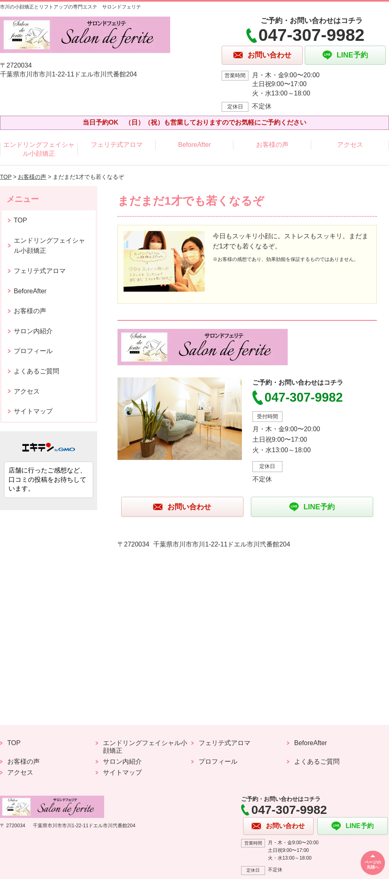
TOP (5, 177)
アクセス (350, 144)
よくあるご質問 (36, 371)
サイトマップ (33, 411)
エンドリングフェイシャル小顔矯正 (39, 149)
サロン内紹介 (33, 331)
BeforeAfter (194, 144)
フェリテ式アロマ (117, 144)
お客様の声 (272, 144)
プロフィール (33, 350)
